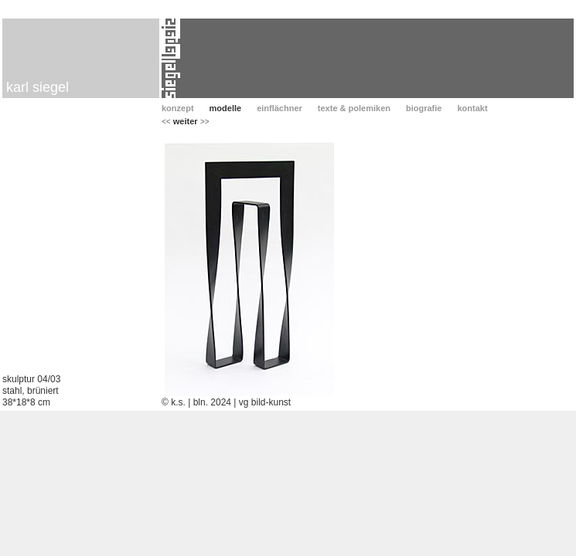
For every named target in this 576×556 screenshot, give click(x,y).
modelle (226, 108)
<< (166, 121)
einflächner (279, 108)
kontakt (472, 108)
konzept (178, 108)
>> (205, 121)
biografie (423, 108)
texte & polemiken (354, 108)
